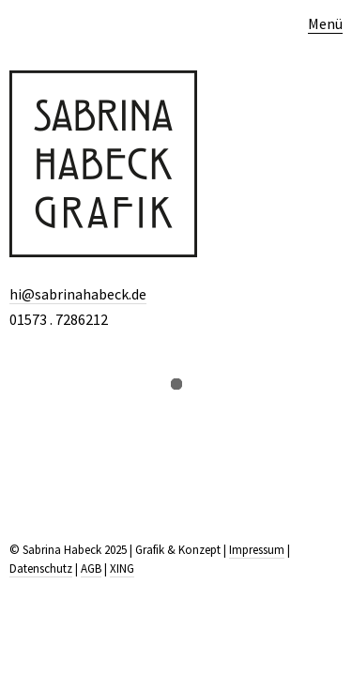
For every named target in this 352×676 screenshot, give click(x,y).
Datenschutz (40, 568)
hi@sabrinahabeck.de (77, 293)
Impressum (256, 550)
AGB (91, 568)
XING (122, 568)
